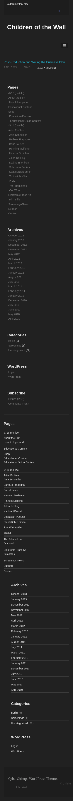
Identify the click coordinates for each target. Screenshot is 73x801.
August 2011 (15, 277)
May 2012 (14, 254)
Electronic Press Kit (19, 194)
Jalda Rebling (17, 158)
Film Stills (14, 199)
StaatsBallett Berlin (20, 171)
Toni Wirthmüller (18, 176)
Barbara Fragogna (19, 139)
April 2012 (14, 258)
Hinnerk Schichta (19, 153)
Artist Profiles (15, 130)
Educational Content (20, 107)
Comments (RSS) (18, 403)
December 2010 (17, 300)
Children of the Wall (36, 27)
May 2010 (14, 314)
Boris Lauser (16, 144)
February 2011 (16, 291)
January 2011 (16, 295)
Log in (11, 372)
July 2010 (13, 304)
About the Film (16, 97)
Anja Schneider (18, 134)
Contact (12, 213)
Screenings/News (18, 204)
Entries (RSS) (16, 399)
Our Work (14, 190)
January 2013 (16, 240)
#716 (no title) (16, 93)
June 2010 (14, 309)
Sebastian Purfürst (19, 167)
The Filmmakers (17, 185)
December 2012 (17, 244)
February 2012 (16, 267)
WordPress (14, 376)
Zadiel (12, 181)
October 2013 (16, 235)
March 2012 (15, 263)
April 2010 (14, 318)
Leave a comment (46, 68)
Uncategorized (16, 350)
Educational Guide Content (25, 120)
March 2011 (15, 286)
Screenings (14, 345)
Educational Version (20, 116)
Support (12, 208)
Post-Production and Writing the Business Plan (34, 62)
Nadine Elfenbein (19, 162)
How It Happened (19, 102)
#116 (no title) (16, 125)
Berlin (11, 341)
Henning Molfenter (19, 148)
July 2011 (13, 281)
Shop (11, 111)
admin (27, 67)
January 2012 (16, 272)
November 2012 (17, 249)
